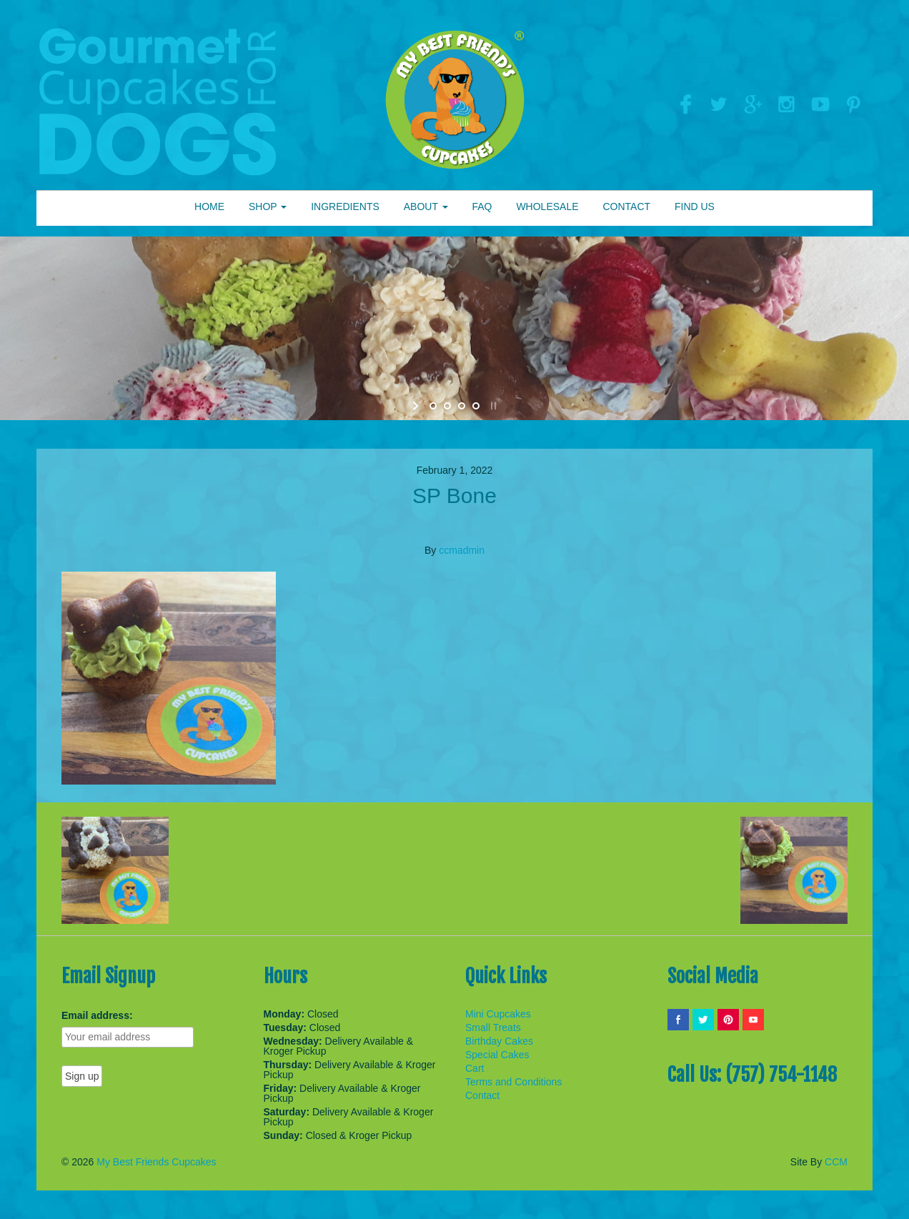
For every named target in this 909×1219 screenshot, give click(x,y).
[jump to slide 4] (476, 406)
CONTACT (626, 206)
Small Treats (493, 1027)
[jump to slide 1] (433, 406)
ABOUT (426, 206)
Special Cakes (497, 1054)
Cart (474, 1068)
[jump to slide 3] (461, 406)
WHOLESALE (547, 206)
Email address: (97, 1015)
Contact (482, 1095)
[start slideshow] (417, 406)
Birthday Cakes (499, 1041)
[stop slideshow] (492, 406)
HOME (209, 206)
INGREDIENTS (345, 206)
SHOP (268, 206)
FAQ (482, 206)
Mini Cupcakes (498, 1014)
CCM (836, 1162)
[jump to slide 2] (447, 406)
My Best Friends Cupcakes (156, 1162)
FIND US (695, 206)
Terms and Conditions (513, 1082)
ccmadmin (462, 550)
